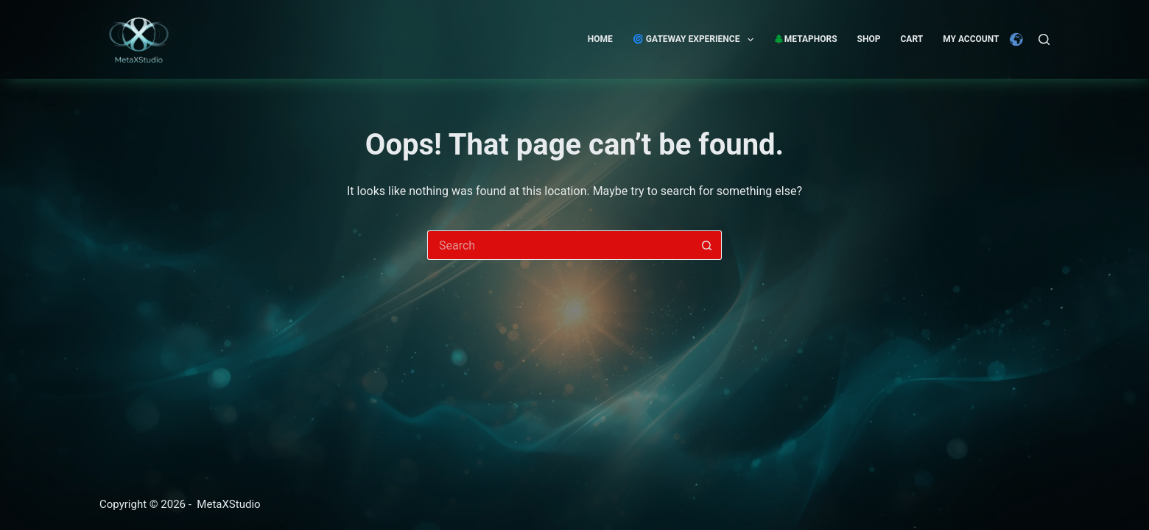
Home (600, 39)
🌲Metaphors (805, 39)
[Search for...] (559, 245)
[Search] (1044, 39)
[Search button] (707, 245)
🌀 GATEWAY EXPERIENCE (696, 40)
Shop (869, 39)
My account (971, 39)
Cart (911, 39)
